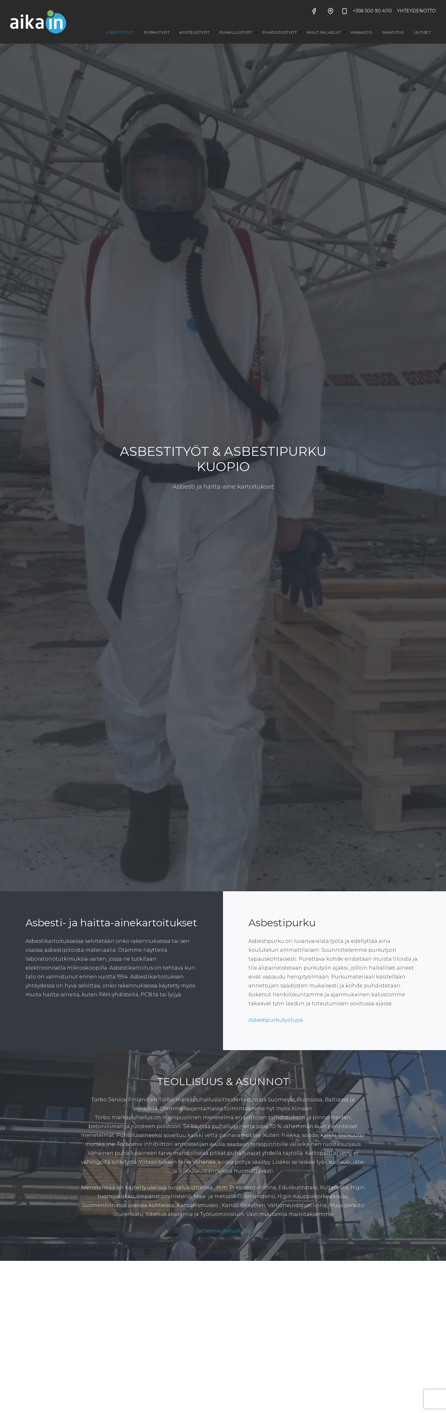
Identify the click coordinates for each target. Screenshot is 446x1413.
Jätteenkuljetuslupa (223, 1231)
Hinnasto (362, 32)
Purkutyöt (157, 32)
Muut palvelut (324, 32)
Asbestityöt (120, 32)
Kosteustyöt (194, 32)
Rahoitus (393, 32)
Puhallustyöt (236, 32)
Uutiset (422, 32)
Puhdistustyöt (279, 32)
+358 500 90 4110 (366, 11)
